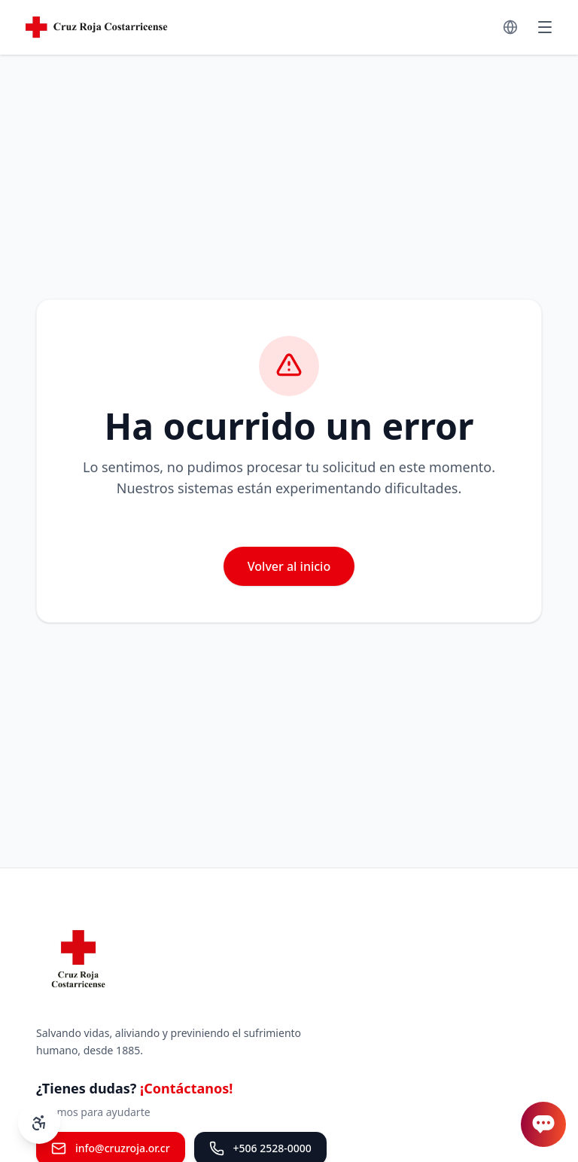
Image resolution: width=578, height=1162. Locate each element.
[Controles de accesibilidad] (39, 1123)
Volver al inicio (289, 566)
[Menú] (545, 27)
